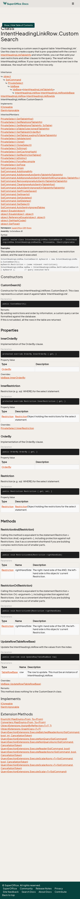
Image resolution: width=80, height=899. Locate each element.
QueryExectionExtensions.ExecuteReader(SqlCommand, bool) (35, 748)
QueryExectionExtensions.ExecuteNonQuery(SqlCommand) (34, 738)
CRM (24, 228)
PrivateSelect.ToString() (14, 148)
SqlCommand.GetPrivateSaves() (19, 191)
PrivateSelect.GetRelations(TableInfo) (21, 122)
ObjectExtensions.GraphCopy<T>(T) (21, 728)
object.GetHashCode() (13, 220)
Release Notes (44, 888)
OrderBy (6, 369)
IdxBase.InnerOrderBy (13, 377)
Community (26, 888)
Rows (29, 228)
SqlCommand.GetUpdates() (16, 197)
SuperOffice (17, 228)
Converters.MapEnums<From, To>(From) (23, 722)
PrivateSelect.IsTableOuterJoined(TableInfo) (25, 128)
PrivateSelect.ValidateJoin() (16, 138)
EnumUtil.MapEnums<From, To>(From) (22, 719)
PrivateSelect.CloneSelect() (16, 145)
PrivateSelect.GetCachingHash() (19, 151)
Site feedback (11, 891)
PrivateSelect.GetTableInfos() (17, 118)
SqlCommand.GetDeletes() (16, 200)
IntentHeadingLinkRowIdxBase (58, 92)
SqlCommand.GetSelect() (15, 204)
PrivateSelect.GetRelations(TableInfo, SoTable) (26, 125)
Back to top (8, 895)
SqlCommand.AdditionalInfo (16, 171)
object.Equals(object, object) (17, 214)
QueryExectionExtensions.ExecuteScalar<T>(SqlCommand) (34, 771)
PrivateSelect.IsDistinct (14, 158)
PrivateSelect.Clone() (12, 141)
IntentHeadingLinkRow (27, 92)
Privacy (59, 888)
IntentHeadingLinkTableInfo (16, 54)
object (7, 76)
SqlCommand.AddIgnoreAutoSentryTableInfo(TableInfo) (32, 174)
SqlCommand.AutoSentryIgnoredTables (23, 207)
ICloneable (7, 107)
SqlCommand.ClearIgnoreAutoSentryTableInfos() (28, 184)
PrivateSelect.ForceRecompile (18, 161)
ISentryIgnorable (10, 110)
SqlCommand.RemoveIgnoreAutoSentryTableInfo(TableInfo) (34, 181)
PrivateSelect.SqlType (13, 164)
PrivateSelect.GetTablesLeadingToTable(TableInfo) (29, 135)
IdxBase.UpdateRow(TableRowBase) (21, 684)
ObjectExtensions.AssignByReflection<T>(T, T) (26, 725)
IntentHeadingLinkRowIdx (40, 96)
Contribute (61, 891)
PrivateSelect (15, 83)
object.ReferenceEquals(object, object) (23, 217)
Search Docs (29, 891)
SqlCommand (13, 79)
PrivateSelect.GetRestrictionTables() (21, 155)
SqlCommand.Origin (12, 168)
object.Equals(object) (13, 210)
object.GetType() (10, 223)
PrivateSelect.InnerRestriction (17, 428)
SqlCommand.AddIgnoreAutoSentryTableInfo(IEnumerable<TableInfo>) (40, 177)
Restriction (8, 416)
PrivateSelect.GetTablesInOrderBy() (21, 132)
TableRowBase (10, 672)
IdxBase (14, 86)
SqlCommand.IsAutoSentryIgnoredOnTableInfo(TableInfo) (33, 187)
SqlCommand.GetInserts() (15, 194)
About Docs (45, 891)
